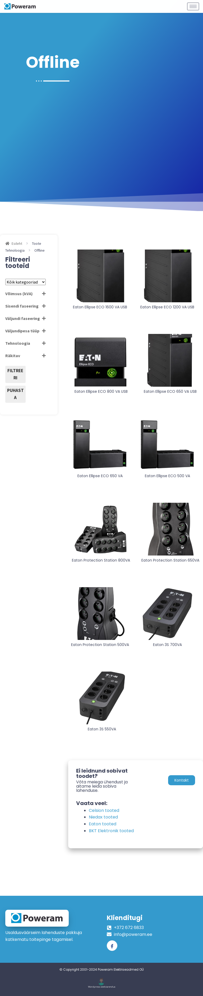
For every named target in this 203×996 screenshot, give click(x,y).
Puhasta (15, 394)
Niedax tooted (103, 817)
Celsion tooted (104, 810)
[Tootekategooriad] (25, 282)
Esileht (17, 243)
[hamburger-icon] (193, 4)
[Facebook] (112, 945)
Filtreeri (15, 374)
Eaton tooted (102, 824)
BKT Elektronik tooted (111, 831)
